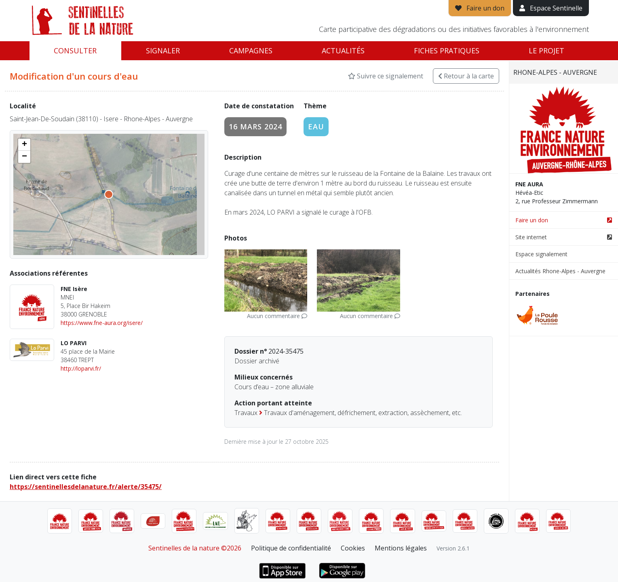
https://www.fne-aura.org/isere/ (102, 323)
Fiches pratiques (446, 50)
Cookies (353, 548)
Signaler (163, 50)
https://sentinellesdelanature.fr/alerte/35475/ (86, 486)
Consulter (75, 50)
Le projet (546, 50)
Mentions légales (401, 548)
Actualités (343, 50)
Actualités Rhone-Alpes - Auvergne (560, 271)
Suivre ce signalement (385, 76)
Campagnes (250, 50)
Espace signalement (541, 254)
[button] (24, 145)
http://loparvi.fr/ (81, 368)
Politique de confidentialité (291, 548)
